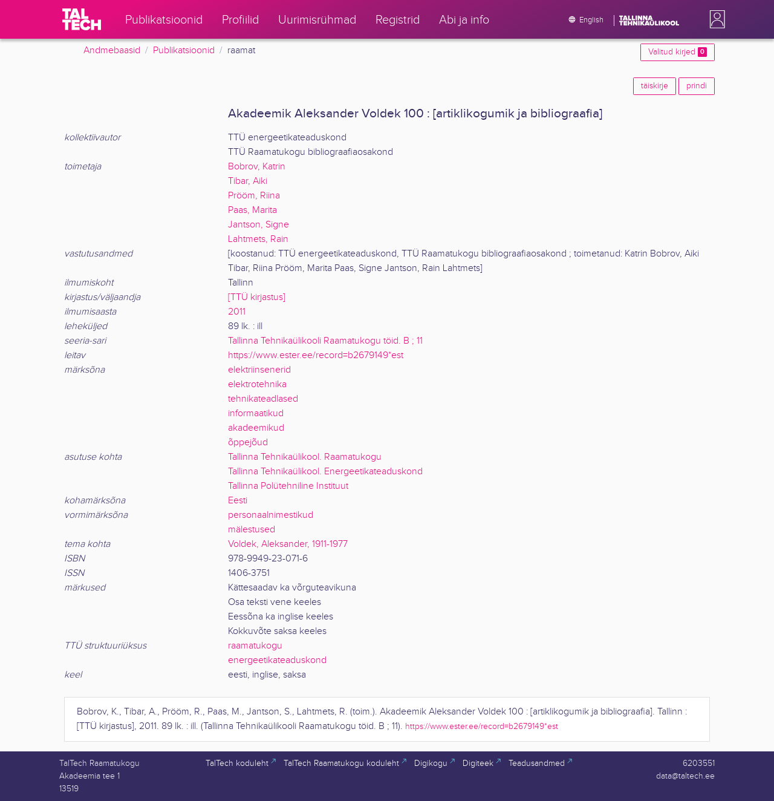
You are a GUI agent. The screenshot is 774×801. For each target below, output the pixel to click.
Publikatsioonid (184, 50)
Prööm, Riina (254, 195)
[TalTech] (81, 19)
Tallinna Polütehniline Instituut (288, 486)
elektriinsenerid (259, 370)
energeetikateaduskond (277, 660)
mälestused (251, 529)
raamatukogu (255, 646)
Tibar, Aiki (247, 181)
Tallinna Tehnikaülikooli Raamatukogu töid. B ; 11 (325, 341)
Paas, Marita (252, 210)
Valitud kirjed (677, 52)
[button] (714, 19)
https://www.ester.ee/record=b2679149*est (315, 355)
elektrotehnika (257, 384)
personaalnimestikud (270, 515)
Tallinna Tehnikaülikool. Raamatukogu (305, 457)
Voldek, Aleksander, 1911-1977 (288, 544)
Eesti (237, 500)
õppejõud (248, 442)
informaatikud (256, 413)
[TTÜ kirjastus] (256, 297)
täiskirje (654, 86)
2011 (237, 312)
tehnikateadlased (263, 399)
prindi (696, 86)
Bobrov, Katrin (256, 166)
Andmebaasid (111, 50)
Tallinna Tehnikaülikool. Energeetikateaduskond (325, 471)
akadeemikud (256, 428)
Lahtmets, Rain (258, 239)
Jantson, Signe (258, 224)
